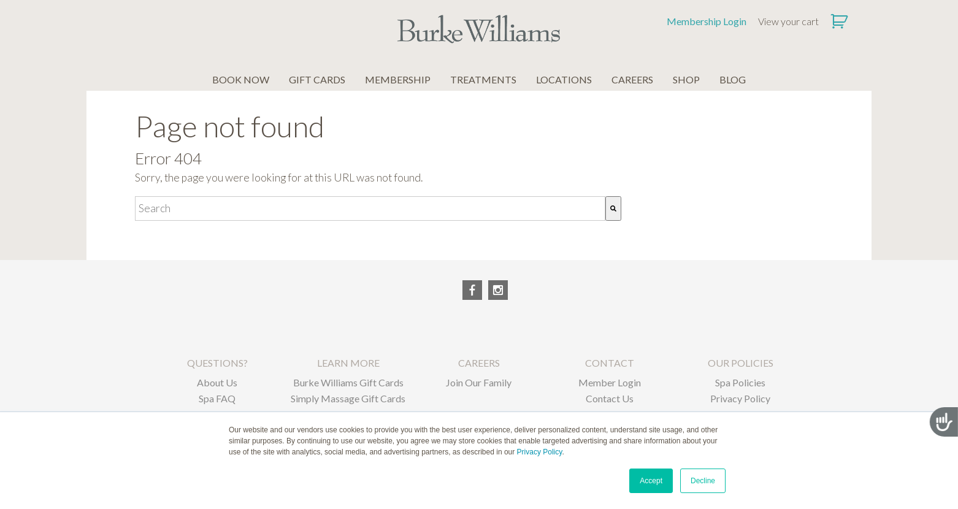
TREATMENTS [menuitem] (483, 79)
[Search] (613, 208)
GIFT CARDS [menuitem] (317, 79)
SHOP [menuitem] (686, 79)
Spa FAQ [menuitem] (217, 398)
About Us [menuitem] (217, 382)
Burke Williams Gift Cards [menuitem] (348, 382)
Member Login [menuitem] (609, 382)
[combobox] (370, 208)
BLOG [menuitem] (732, 79)
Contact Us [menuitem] (610, 398)
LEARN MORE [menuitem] (348, 363)
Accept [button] (651, 480)
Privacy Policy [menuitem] (740, 398)
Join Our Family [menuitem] (479, 382)
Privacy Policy (539, 452)
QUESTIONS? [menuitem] (217, 363)
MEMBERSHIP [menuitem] (398, 79)
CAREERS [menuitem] (632, 79)
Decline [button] (703, 480)
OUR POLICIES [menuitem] (740, 363)
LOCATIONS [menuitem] (564, 79)
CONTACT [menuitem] (609, 363)
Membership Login (706, 21)
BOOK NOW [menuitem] (240, 79)
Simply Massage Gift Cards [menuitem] (348, 398)
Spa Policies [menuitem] (740, 382)
